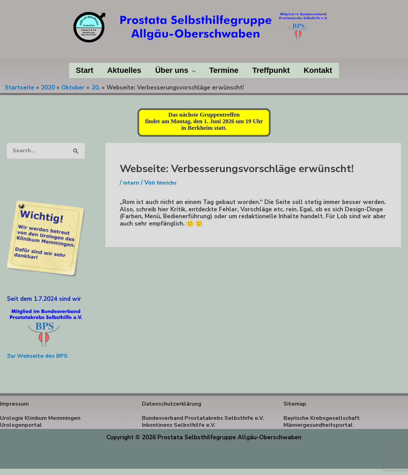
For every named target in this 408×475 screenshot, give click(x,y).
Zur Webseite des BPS (39, 356)
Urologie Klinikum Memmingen (42, 418)
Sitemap (295, 404)
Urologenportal (22, 426)
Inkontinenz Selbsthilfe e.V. (180, 432)
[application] (191, 70)
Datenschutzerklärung (173, 404)
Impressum (15, 404)
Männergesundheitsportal (320, 426)
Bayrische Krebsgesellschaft (323, 418)
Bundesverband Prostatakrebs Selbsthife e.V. (201, 422)
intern (131, 183)
